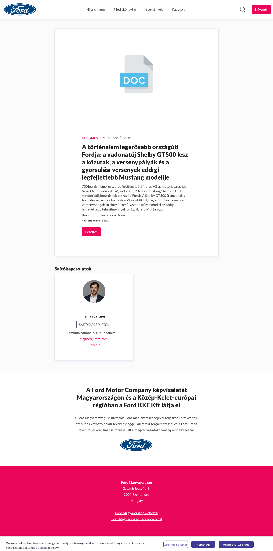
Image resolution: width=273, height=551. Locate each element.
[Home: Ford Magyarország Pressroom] (20, 9)
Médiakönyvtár (125, 9)
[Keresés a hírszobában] (243, 9)
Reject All (203, 545)
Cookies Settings (176, 545)
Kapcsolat (179, 9)
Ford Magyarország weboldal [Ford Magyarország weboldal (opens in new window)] (136, 513)
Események (154, 9)
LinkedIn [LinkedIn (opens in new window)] (94, 345)
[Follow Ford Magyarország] (261, 9)
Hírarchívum (95, 9)
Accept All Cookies (236, 545)
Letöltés (91, 232)
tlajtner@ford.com (94, 339)
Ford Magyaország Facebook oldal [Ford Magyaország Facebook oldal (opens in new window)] (136, 519)
